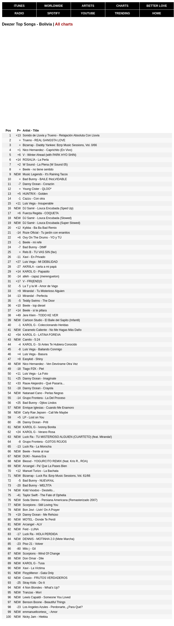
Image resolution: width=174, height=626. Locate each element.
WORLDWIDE (53, 6)
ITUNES (19, 6)
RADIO (19, 13)
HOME (156, 13)
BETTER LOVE (156, 6)
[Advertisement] (45, 77)
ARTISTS (88, 6)
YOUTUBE (88, 13)
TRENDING (122, 13)
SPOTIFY (53, 13)
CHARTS (122, 6)
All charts (64, 24)
